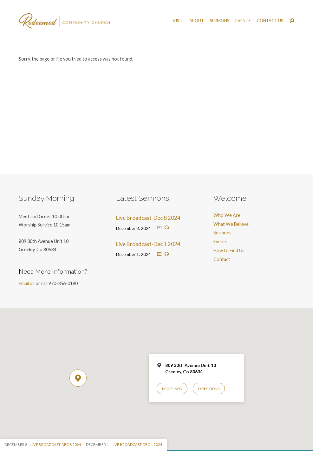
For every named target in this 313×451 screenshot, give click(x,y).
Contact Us (270, 21)
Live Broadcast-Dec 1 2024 (148, 244)
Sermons (219, 21)
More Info (172, 389)
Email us (27, 283)
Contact (221, 259)
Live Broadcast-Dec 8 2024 (148, 217)
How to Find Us (229, 250)
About (196, 21)
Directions (208, 389)
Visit (178, 21)
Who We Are (226, 215)
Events (243, 21)
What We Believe (231, 224)
